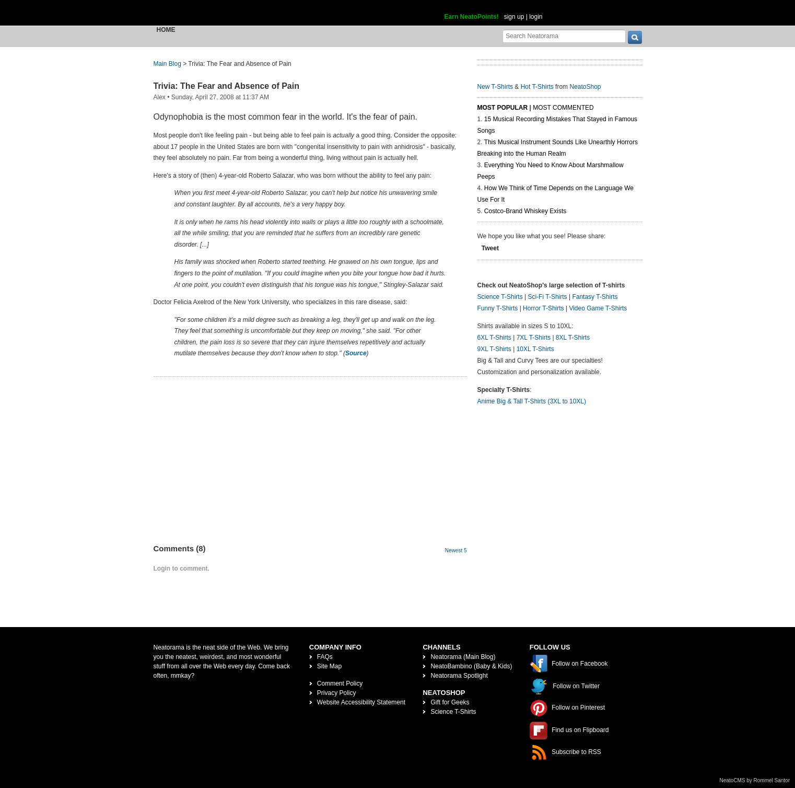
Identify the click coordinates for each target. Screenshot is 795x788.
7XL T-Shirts (534, 337)
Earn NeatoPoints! (472, 16)
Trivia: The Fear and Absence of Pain (226, 86)
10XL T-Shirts (535, 349)
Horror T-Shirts (543, 308)
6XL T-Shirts (494, 337)
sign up (514, 16)
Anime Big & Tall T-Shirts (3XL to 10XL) (532, 401)
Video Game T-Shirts (598, 308)
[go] (635, 37)
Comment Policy (340, 683)
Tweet (490, 248)
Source (356, 353)
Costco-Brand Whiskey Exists (525, 211)
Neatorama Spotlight (458, 675)
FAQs (325, 656)
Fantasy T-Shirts (594, 296)
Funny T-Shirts (497, 308)
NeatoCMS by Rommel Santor (755, 780)
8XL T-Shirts (573, 337)
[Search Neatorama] (564, 35)
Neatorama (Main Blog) (462, 656)
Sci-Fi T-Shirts (547, 296)
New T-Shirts (495, 86)
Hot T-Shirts (537, 86)
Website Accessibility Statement (361, 702)
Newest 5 (456, 550)
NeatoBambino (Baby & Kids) (471, 666)
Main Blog (167, 63)
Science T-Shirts (500, 296)
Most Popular (502, 107)
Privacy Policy (336, 693)
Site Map (329, 666)
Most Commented (563, 107)
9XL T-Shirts (494, 349)
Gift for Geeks (449, 702)
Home (166, 29)
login (535, 16)
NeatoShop (585, 86)
